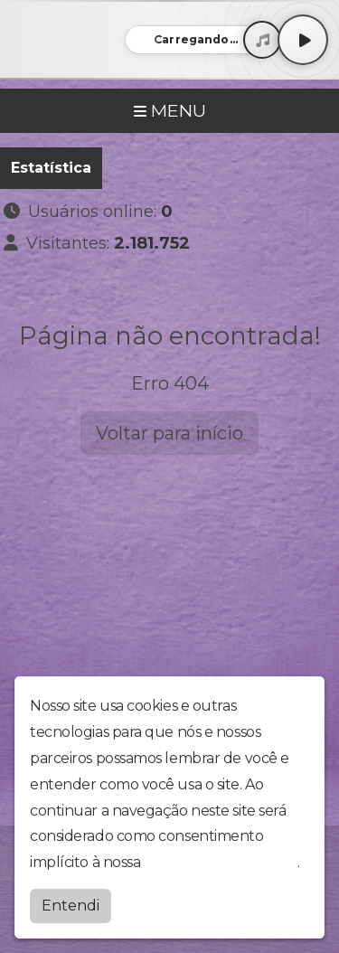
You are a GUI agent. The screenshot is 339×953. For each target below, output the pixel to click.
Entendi (70, 905)
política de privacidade (220, 862)
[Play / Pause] (303, 39)
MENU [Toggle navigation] (170, 110)
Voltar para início (169, 433)
